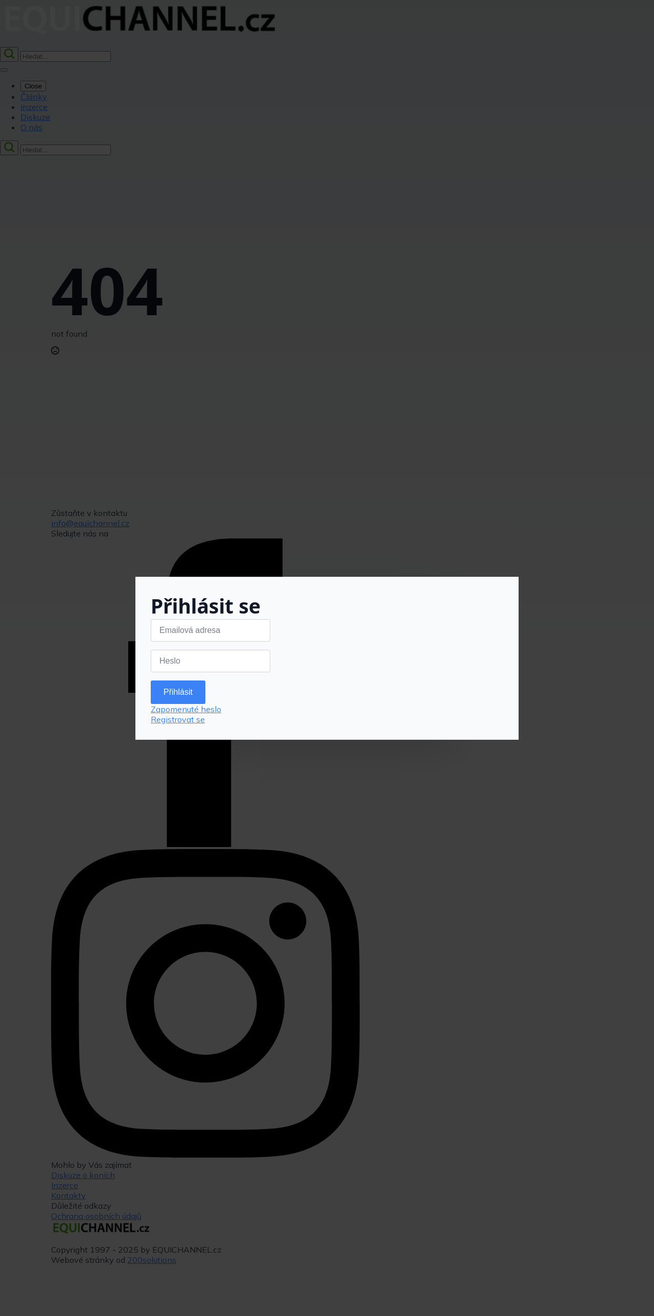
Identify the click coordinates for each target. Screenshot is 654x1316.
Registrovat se (178, 719)
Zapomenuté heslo (186, 709)
